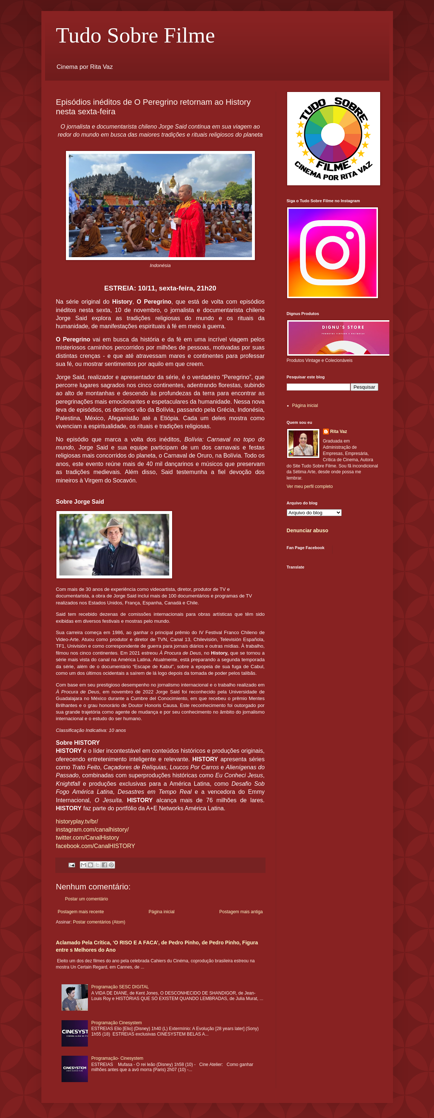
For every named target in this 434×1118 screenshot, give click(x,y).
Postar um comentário (86, 899)
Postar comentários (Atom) (99, 922)
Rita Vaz (338, 431)
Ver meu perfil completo (310, 486)
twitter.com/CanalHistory (87, 837)
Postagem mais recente (81, 911)
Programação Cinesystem (116, 1022)
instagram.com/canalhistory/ (92, 829)
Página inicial (162, 911)
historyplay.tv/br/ (77, 821)
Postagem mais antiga (241, 911)
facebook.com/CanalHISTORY (95, 846)
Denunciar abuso (308, 530)
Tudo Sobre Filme (135, 35)
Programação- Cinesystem (117, 1058)
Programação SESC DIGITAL (120, 986)
